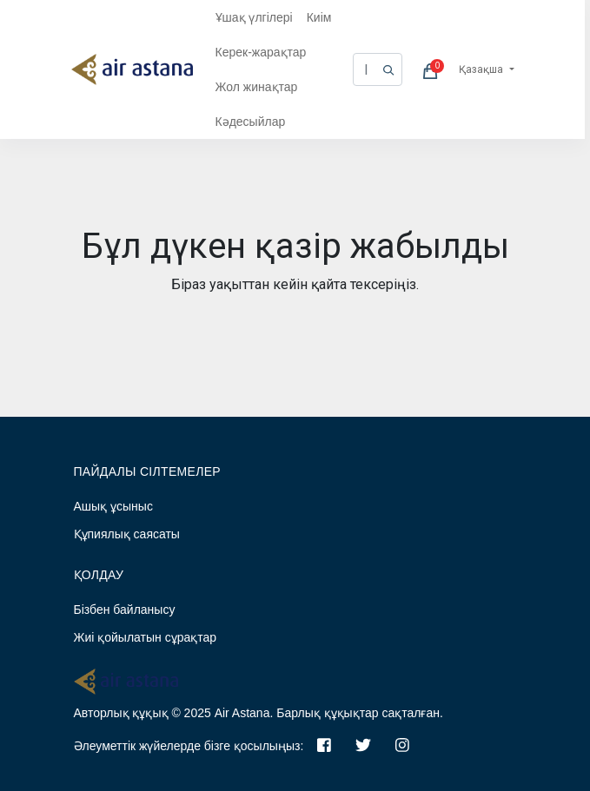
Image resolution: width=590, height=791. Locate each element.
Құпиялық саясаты (127, 534)
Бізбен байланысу (125, 609)
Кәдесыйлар (250, 122)
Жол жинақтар (256, 87)
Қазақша (482, 69)
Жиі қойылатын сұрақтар (145, 637)
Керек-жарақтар (261, 52)
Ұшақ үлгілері (254, 17)
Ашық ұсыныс (113, 506)
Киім (319, 17)
